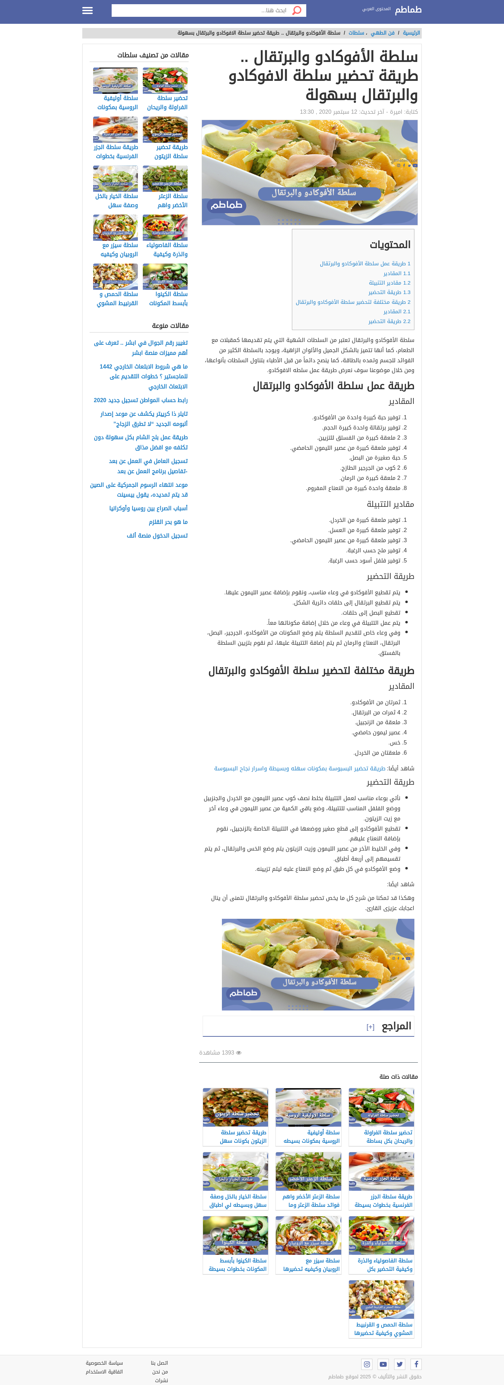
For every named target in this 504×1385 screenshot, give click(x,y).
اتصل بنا (159, 1363)
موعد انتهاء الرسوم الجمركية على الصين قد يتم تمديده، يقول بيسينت (139, 490)
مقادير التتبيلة (390, 283)
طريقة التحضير (390, 292)
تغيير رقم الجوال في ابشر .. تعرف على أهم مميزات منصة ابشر (141, 348)
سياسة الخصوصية (104, 1363)
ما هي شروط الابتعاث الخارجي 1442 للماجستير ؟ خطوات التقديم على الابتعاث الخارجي (144, 377)
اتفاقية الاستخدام (104, 1371)
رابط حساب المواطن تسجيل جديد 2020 (141, 401)
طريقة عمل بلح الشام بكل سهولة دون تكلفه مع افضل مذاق (141, 443)
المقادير (397, 273)
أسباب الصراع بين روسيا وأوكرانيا (148, 509)
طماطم (408, 10)
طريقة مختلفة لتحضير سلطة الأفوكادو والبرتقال (353, 302)
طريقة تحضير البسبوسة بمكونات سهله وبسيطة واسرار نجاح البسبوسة (299, 768)
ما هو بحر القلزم (168, 522)
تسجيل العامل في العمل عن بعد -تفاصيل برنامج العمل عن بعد (148, 466)
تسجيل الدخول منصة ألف (157, 536)
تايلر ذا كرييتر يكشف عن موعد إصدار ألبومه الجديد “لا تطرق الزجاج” (144, 419)
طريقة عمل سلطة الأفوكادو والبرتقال (365, 263)
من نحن (160, 1371)
